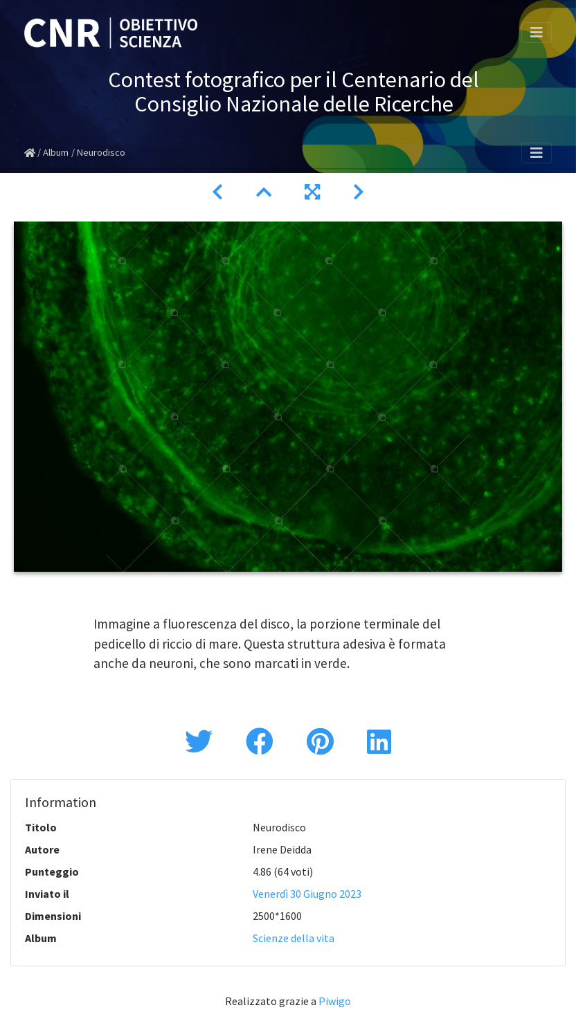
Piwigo (334, 1001)
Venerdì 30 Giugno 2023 (307, 894)
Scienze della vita (293, 938)
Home (29, 153)
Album (56, 152)
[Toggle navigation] (536, 32)
